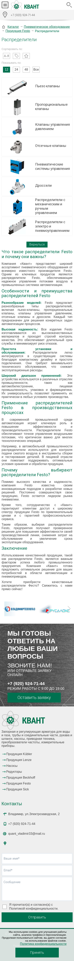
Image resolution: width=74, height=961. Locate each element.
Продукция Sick (17, 789)
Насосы (12, 765)
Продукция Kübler (19, 754)
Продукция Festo (18, 31)
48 (26, 69)
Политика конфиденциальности (43, 944)
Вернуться (37, 244)
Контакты (12, 803)
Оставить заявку (34, 697)
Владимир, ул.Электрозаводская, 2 (34, 814)
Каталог (13, 26)
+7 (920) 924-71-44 (26, 683)
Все (36, 69)
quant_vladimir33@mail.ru (26, 833)
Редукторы (14, 771)
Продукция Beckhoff (20, 777)
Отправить (37, 917)
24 (16, 69)
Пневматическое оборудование (47, 26)
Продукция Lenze (19, 760)
